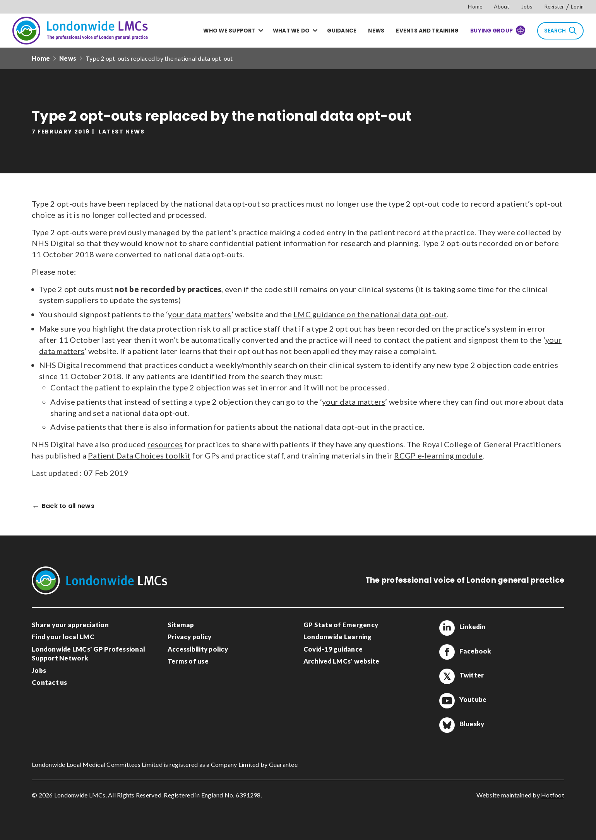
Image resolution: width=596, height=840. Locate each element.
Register (554, 6)
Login (577, 6)
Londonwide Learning (337, 637)
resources (165, 444)
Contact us (49, 682)
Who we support (229, 30)
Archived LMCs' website (341, 661)
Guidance (341, 30)
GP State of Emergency (340, 625)
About (501, 6)
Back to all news (68, 506)
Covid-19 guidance (333, 649)
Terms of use (188, 661)
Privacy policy (190, 637)
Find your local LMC (63, 637)
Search (560, 30)
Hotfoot (552, 795)
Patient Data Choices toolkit (139, 455)
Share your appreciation (70, 625)
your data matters (199, 314)
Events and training (427, 30)
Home (475, 6)
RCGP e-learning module (438, 455)
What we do (291, 30)
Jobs (527, 6)
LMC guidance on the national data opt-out (370, 314)
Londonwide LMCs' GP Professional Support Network (88, 653)
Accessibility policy (198, 649)
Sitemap (181, 625)
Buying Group (497, 30)
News (376, 30)
